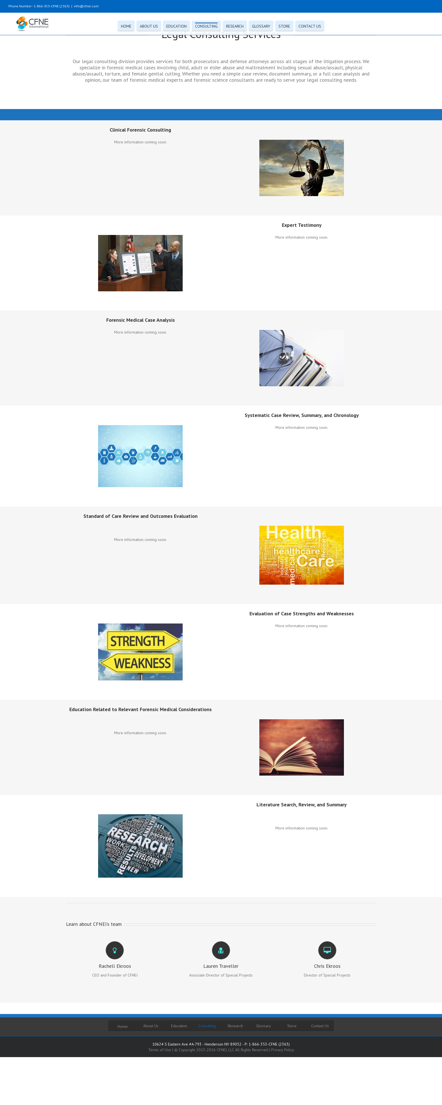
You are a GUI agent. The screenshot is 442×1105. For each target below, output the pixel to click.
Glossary (263, 1025)
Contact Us (320, 1025)
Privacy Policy (282, 1049)
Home (123, 1026)
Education (179, 1025)
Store (292, 1025)
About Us (150, 1025)
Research (235, 1025)
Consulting (207, 1025)
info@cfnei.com (86, 6)
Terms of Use (159, 1049)
